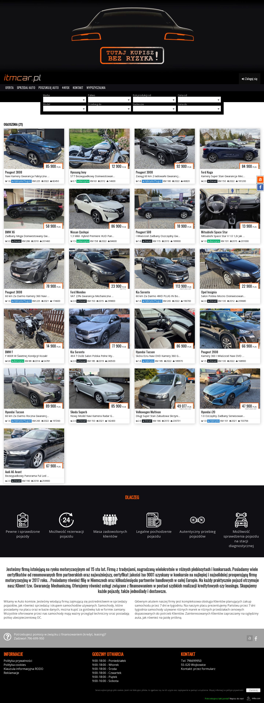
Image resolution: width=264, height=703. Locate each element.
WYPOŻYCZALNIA (96, 87)
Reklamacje (11, 673)
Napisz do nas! (224, 698)
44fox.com (252, 698)
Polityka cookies (15, 665)
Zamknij (253, 690)
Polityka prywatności (18, 661)
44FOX (65, 87)
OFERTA (9, 87)
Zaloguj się (249, 79)
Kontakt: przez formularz (198, 669)
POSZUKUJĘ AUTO (48, 87)
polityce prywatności (234, 690)
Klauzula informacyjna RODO (23, 669)
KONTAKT (78, 87)
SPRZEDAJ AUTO (26, 87)
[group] (132, 36)
